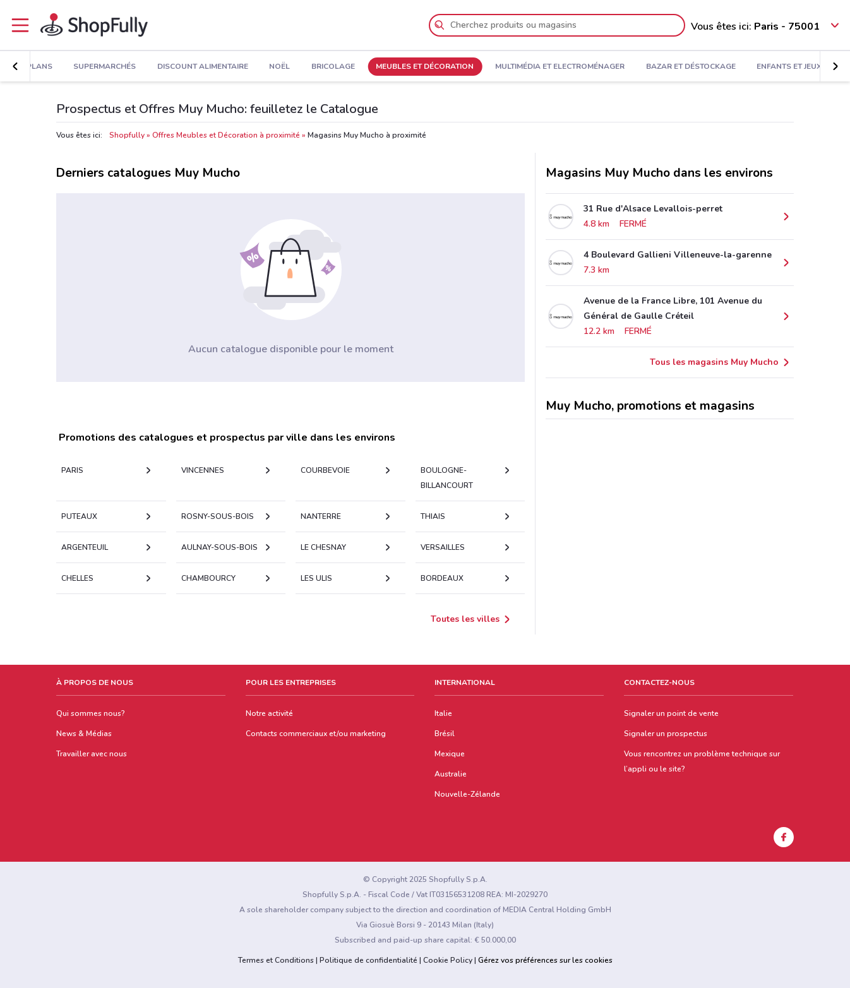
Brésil (444, 734)
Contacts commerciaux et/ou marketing (316, 734)
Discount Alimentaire (202, 67)
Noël (279, 67)
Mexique (449, 754)
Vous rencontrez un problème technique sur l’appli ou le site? (702, 761)
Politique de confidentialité (368, 960)
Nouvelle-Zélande (467, 794)
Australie (450, 774)
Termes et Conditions (276, 960)
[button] (15, 66)
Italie (443, 713)
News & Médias (84, 734)
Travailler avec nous (91, 754)
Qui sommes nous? (90, 713)
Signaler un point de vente (671, 713)
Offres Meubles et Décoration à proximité (226, 135)
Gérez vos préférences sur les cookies (545, 960)
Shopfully (127, 135)
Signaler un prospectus (665, 734)
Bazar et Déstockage (691, 67)
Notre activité (269, 713)
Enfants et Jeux (789, 67)
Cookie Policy (447, 960)
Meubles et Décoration (425, 67)
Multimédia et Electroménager (560, 67)
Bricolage (333, 67)
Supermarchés (104, 67)
